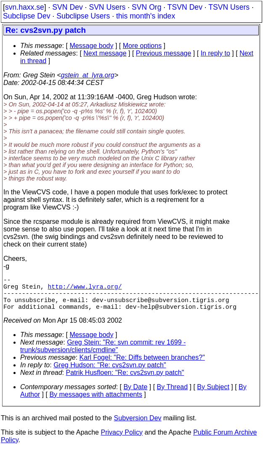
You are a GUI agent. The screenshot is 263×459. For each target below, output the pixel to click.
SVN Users (107, 7)
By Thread (172, 395)
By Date (135, 395)
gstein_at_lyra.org (87, 75)
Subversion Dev (138, 426)
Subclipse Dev (26, 16)
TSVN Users (229, 7)
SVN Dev (67, 7)
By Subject (213, 395)
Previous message (163, 53)
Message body (91, 45)
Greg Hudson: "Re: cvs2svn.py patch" (109, 373)
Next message (104, 53)
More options (142, 45)
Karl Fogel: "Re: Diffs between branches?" (142, 365)
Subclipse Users (83, 16)
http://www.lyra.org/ (85, 289)
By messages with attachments (95, 402)
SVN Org (146, 7)
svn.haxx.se (24, 7)
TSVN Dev (184, 7)
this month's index (145, 16)
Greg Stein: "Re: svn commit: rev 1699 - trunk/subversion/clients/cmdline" (103, 354)
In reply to (215, 53)
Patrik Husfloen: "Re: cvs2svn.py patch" (125, 381)
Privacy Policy (122, 440)
